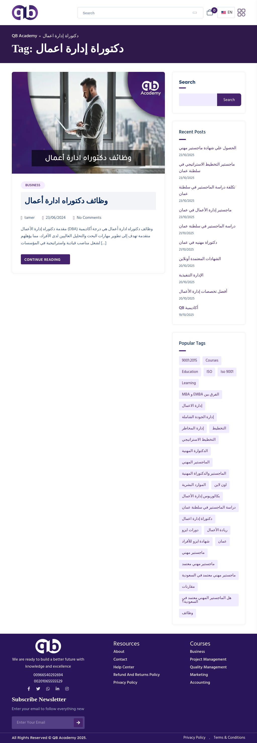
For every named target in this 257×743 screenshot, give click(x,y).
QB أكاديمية (188, 308)
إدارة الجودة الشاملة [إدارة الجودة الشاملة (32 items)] (198, 417)
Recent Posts (192, 132)
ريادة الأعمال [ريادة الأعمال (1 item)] (217, 530)
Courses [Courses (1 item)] (212, 361)
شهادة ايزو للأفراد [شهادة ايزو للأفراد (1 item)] (196, 541)
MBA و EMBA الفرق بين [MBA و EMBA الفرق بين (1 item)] (200, 394)
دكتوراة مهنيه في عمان (198, 242)
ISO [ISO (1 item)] (209, 372)
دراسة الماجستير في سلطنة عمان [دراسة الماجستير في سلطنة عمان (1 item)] (209, 508)
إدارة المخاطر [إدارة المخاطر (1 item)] (193, 428)
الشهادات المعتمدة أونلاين (200, 259)
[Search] (195, 13)
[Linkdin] (57, 689)
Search (187, 82)
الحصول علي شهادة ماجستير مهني (207, 148)
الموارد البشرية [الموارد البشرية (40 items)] (194, 485)
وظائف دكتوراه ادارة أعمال (66, 200)
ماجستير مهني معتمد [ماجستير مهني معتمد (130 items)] (198, 564)
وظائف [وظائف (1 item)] (187, 613)
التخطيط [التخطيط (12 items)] (219, 428)
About (118, 652)
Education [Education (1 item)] (190, 372)
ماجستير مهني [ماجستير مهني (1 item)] (193, 553)
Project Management (208, 659)
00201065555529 (48, 681)
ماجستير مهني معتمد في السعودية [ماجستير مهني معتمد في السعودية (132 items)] (209, 575)
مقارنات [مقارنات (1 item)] (188, 587)
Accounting (200, 682)
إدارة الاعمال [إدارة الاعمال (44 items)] (192, 406)
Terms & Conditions (229, 738)
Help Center (123, 667)
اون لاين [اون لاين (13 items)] (220, 485)
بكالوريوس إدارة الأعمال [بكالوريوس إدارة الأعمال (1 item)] (201, 496)
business (197, 652)
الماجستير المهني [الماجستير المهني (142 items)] (196, 462)
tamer (30, 218)
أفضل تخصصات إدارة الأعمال (203, 291)
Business (32, 185)
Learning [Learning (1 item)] (189, 383)
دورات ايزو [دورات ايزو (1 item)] (190, 530)
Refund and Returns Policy (136, 675)
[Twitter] (38, 689)
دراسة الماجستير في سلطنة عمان (207, 226)
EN (226, 12)
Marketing (199, 675)
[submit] (78, 722)
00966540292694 (48, 675)
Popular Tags (192, 343)
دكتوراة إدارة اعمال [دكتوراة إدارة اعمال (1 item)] (197, 519)
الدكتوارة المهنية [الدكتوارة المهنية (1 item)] (195, 451)
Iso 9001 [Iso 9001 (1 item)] (227, 372)
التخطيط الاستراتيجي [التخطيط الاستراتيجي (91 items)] (199, 440)
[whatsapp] (48, 689)
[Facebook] (29, 689)
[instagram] (67, 689)
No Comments (89, 218)
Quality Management (208, 667)
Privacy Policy (125, 682)
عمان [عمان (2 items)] (222, 541)
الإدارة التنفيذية (191, 275)
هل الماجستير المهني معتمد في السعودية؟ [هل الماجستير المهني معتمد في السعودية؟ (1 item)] (206, 600)
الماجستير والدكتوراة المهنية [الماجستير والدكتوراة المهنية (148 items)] (204, 474)
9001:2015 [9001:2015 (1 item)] (189, 361)
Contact (120, 659)
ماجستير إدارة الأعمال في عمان (205, 210)
